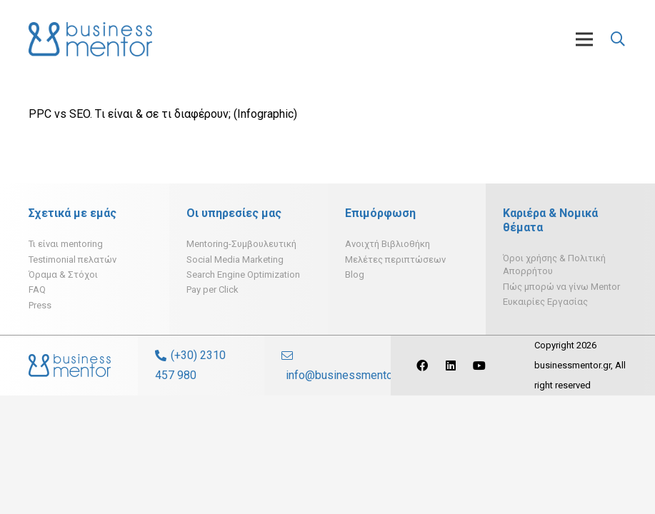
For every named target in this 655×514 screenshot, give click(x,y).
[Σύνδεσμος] (90, 39)
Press (40, 305)
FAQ (37, 289)
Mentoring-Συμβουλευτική (241, 243)
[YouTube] (479, 365)
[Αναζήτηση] (618, 40)
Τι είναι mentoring (66, 243)
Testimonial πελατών (72, 259)
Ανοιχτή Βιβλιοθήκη (387, 243)
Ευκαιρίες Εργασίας (545, 301)
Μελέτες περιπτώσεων (395, 259)
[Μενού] (584, 39)
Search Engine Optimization (243, 274)
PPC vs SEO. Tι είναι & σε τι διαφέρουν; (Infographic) (163, 114)
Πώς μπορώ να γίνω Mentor (561, 286)
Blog (354, 274)
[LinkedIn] (450, 365)
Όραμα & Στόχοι (63, 274)
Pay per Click (212, 289)
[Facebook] (422, 365)
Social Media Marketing (235, 259)
